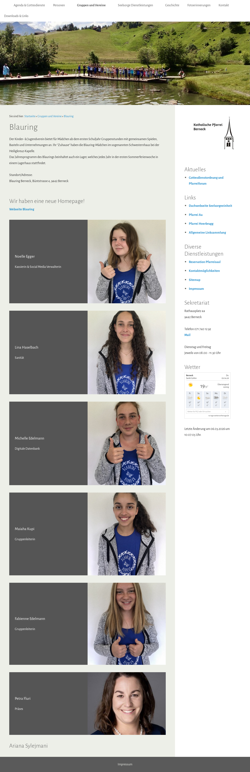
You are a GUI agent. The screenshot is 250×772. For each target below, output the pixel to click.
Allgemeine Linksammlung (207, 232)
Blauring (69, 116)
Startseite (29, 116)
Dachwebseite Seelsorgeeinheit (210, 206)
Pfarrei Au (196, 215)
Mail (187, 335)
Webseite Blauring (21, 209)
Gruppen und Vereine (50, 116)
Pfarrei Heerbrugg (201, 223)
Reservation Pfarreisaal (205, 262)
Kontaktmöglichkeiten (204, 271)
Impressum (196, 289)
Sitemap (194, 280)
